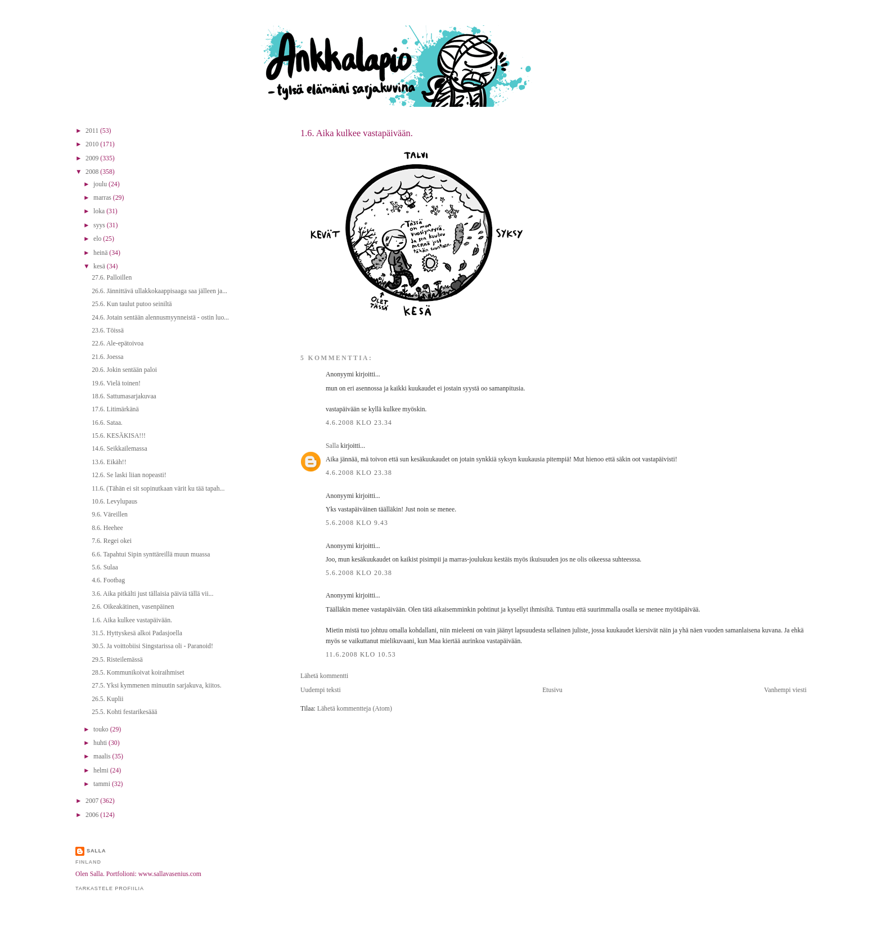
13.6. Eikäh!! (109, 462)
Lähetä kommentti (324, 676)
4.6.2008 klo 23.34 (359, 422)
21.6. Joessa (107, 357)
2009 (93, 158)
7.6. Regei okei (112, 541)
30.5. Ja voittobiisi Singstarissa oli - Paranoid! (152, 646)
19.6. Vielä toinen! (116, 383)
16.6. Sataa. (107, 422)
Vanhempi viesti (785, 690)
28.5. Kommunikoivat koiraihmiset (138, 672)
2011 (93, 130)
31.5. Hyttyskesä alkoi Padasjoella (137, 633)
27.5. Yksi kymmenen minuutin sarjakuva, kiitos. (156, 685)
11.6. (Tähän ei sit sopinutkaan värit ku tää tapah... (158, 488)
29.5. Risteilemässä (117, 659)
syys (100, 225)
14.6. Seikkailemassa (119, 448)
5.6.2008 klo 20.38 (359, 573)
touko (101, 729)
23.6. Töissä (108, 330)
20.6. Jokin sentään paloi (124, 370)
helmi (101, 770)
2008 (93, 172)
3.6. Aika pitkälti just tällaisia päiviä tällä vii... (152, 594)
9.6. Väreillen (110, 514)
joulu (101, 184)
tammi (102, 784)
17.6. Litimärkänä (115, 409)
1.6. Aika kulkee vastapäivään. (356, 133)
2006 (93, 815)
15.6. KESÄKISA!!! (119, 435)
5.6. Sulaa (105, 567)
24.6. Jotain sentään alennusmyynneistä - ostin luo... (160, 317)
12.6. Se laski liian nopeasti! (129, 475)
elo (98, 239)
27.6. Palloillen (112, 277)
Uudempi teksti (320, 690)
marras (103, 197)
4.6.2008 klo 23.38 (359, 473)
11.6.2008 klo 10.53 (361, 654)
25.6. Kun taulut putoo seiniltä (132, 304)
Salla (332, 446)
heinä (101, 253)
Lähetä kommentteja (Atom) (354, 708)
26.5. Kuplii (107, 699)
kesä (100, 266)
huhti (101, 743)
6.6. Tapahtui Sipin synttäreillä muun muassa (151, 554)
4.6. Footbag (108, 580)
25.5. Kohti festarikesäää (124, 712)
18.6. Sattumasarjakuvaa (124, 396)
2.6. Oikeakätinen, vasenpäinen (133, 606)
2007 (93, 801)
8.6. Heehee (107, 528)
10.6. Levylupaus (114, 501)
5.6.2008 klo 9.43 (357, 523)
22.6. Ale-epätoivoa (117, 343)
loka (99, 211)
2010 (93, 144)
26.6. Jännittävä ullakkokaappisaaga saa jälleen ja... (159, 291)
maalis (102, 756)
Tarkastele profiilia (109, 888)
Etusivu (552, 690)
